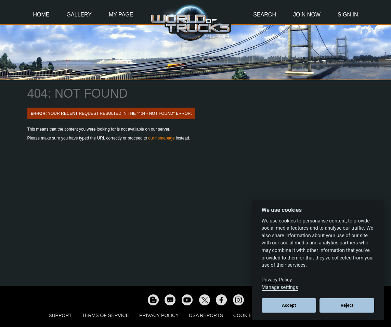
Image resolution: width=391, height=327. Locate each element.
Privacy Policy (159, 315)
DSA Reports (206, 315)
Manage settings (280, 287)
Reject (347, 305)
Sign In (348, 14)
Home (41, 14)
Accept (289, 305)
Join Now (307, 14)
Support (60, 315)
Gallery (79, 14)
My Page (121, 14)
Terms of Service (105, 315)
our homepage (161, 138)
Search (264, 14)
